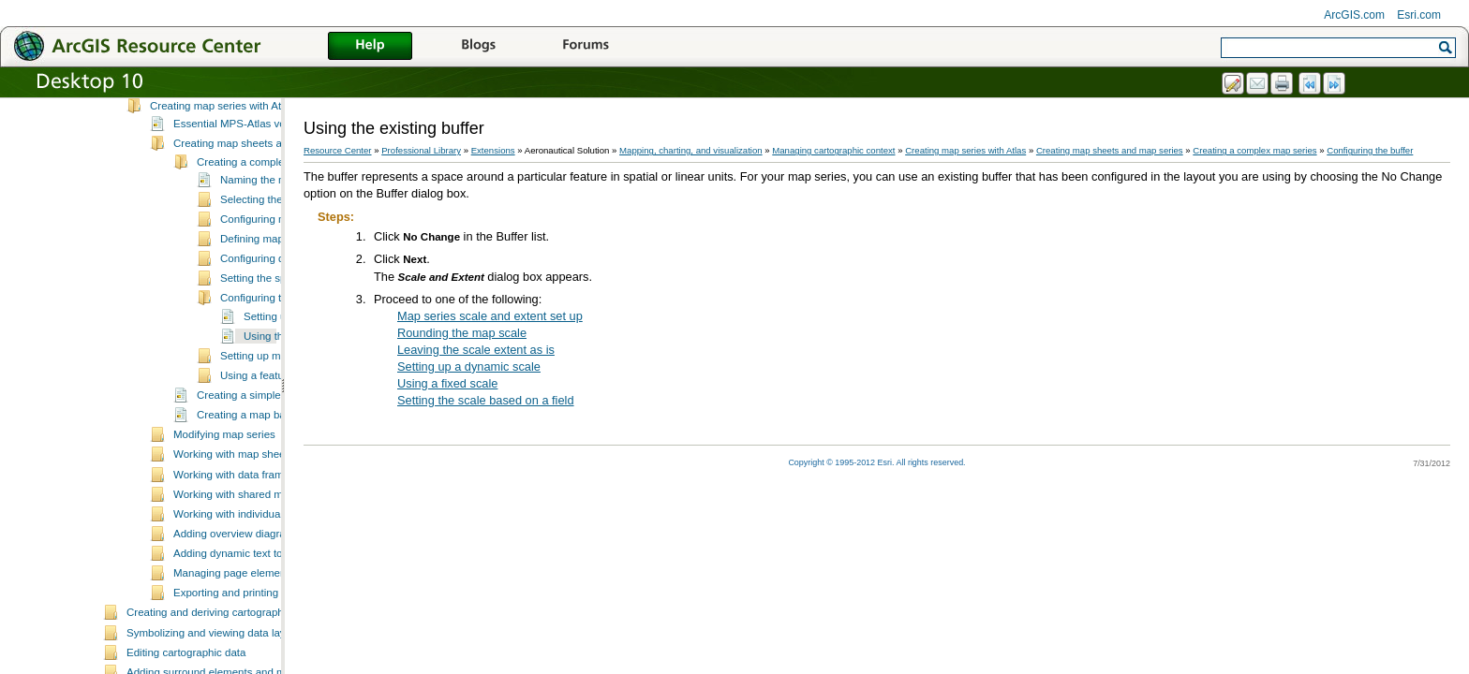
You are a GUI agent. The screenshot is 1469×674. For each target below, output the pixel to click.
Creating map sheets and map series (261, 211)
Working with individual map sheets (257, 582)
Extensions (493, 150)
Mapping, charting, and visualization (691, 150)
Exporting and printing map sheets (255, 661)
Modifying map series (224, 502)
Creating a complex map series (271, 230)
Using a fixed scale (447, 383)
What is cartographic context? (221, 134)
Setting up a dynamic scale (469, 366)
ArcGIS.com (1354, 15)
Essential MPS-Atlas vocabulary (249, 192)
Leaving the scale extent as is (476, 350)
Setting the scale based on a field (485, 400)
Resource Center (338, 150)
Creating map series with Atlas (222, 174)
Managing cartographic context (200, 117)
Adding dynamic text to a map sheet (259, 621)
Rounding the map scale (462, 333)
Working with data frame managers (256, 543)
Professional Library (421, 150)
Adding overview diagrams (236, 602)
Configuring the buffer (272, 366)
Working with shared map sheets (251, 562)
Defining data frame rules (210, 154)
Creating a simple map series (266, 463)
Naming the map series (275, 248)
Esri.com (1419, 15)
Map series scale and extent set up (490, 316)
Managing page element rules (244, 641)
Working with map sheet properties (256, 522)
